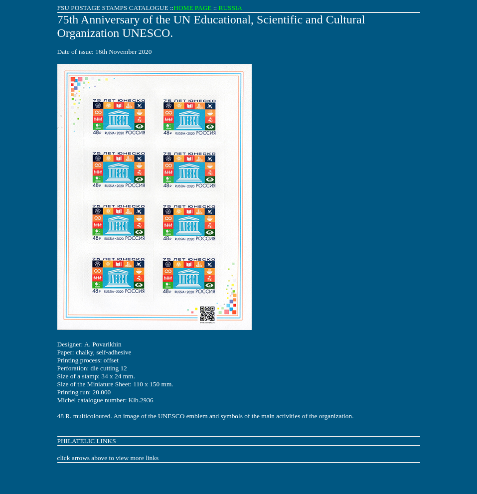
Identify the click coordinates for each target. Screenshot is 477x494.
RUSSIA (230, 7)
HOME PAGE (192, 7)
